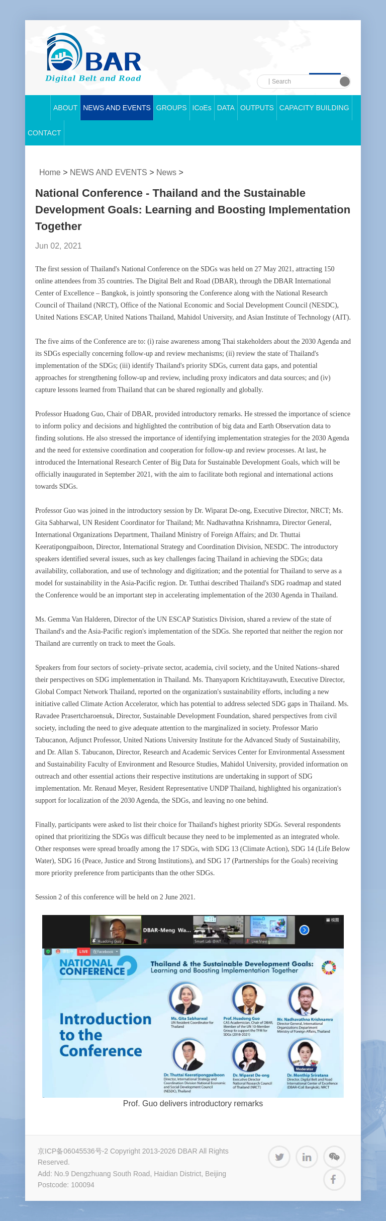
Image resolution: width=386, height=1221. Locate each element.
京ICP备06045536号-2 (73, 1151)
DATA (226, 108)
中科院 (93, 58)
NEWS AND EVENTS (117, 108)
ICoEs (202, 108)
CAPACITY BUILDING (314, 108)
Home (50, 172)
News (166, 172)
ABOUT (65, 108)
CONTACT (44, 133)
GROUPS (171, 108)
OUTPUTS (257, 108)
